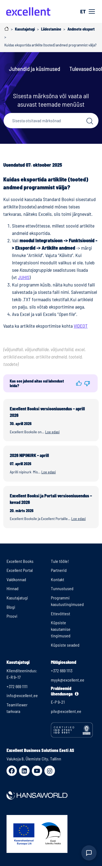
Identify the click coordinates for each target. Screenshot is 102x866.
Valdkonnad (16, 579)
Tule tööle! (60, 561)
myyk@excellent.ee (67, 679)
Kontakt (57, 579)
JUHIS (23, 277)
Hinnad (12, 588)
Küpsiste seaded (65, 644)
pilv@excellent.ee (66, 711)
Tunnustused (62, 588)
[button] (79, 383)
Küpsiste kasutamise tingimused (60, 629)
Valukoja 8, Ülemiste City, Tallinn (34, 758)
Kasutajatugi (17, 597)
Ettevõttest (60, 613)
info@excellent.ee (22, 695)
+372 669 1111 (17, 686)
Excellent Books (20, 561)
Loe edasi (52, 431)
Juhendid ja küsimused (34, 68)
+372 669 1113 (61, 670)
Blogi (11, 607)
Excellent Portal (20, 570)
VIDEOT (81, 326)
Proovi (12, 616)
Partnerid (59, 570)
